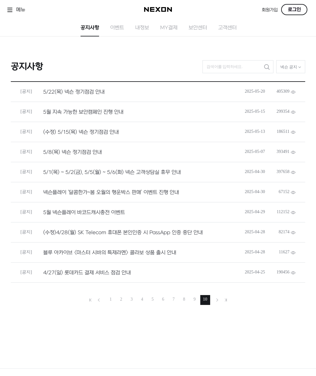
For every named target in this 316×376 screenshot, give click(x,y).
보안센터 (198, 28)
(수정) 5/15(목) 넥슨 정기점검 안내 (81, 132)
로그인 (294, 9)
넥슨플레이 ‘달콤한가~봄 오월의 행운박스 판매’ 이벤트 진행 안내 (111, 192)
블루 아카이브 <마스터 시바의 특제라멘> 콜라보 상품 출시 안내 (109, 253)
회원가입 (270, 10)
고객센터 (227, 28)
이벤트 (117, 28)
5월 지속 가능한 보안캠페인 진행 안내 (83, 112)
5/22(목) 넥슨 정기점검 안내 (74, 92)
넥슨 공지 (290, 67)
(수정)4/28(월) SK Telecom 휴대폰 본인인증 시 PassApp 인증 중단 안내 (123, 232)
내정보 (142, 28)
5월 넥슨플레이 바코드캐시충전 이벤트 (84, 212)
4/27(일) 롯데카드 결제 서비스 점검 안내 (87, 273)
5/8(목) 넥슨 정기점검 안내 (72, 152)
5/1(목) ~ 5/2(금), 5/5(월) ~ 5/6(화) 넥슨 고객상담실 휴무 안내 (112, 172)
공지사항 (90, 28)
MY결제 (168, 28)
